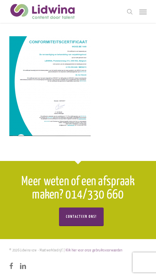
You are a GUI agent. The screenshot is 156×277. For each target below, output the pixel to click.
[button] (143, 11)
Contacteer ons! (81, 216)
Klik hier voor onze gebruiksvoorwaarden (94, 250)
